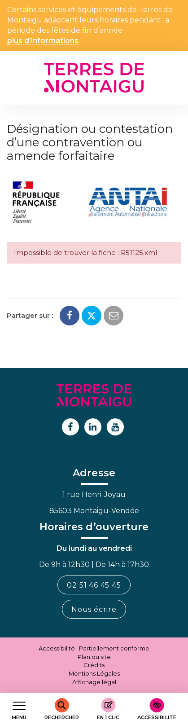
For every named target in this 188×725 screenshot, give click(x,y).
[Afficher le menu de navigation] (19, 709)
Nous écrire (94, 609)
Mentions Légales (94, 673)
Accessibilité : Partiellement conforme (94, 648)
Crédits (94, 664)
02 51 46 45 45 (94, 585)
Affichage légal (94, 681)
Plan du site (94, 656)
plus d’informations (43, 41)
